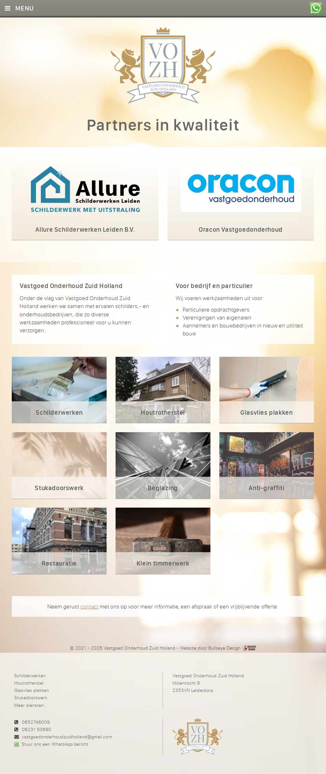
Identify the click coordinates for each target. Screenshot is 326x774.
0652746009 (36, 722)
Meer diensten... (31, 705)
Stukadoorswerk (30, 697)
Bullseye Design (225, 648)
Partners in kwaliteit (163, 124)
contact (90, 606)
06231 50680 (36, 729)
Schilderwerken (30, 675)
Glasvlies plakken (31, 690)
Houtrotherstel (29, 683)
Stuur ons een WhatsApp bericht (55, 744)
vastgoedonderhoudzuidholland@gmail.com (67, 737)
